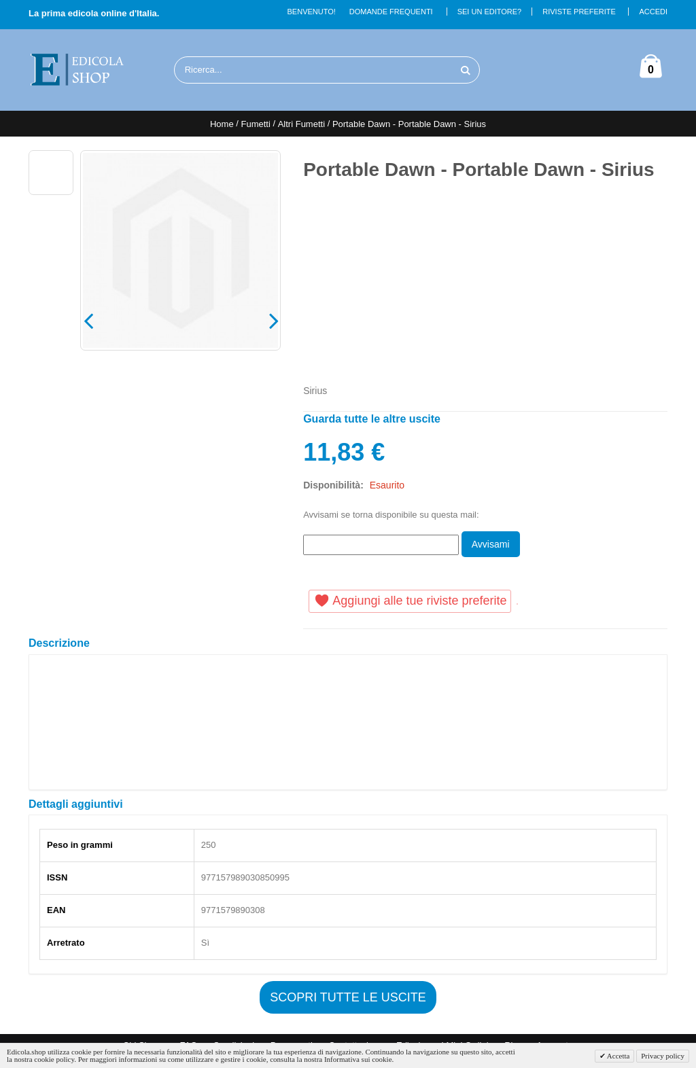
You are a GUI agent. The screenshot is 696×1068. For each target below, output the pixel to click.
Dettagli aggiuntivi (76, 804)
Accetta (618, 1056)
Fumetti (255, 124)
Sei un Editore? (489, 11)
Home (222, 124)
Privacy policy (662, 1056)
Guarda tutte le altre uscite (371, 419)
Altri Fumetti (301, 124)
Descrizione (59, 643)
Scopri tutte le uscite (348, 997)
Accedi (653, 11)
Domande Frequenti (391, 11)
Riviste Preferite (579, 11)
